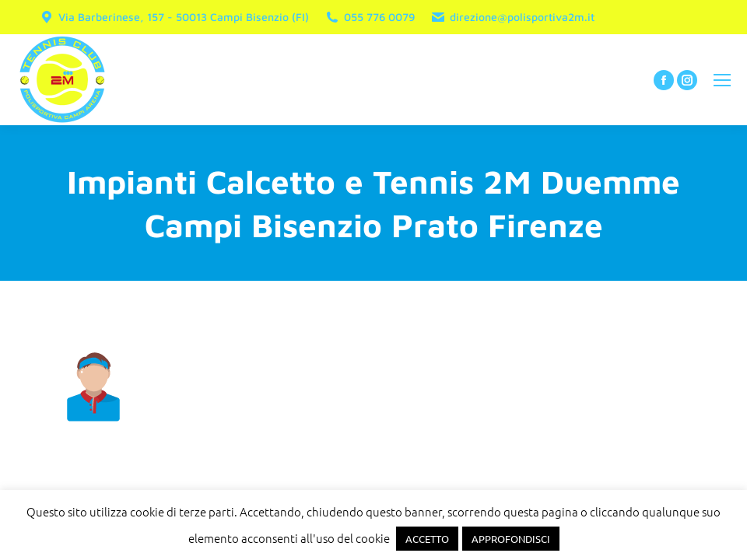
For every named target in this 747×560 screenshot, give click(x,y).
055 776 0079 (369, 17)
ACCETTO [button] (427, 538)
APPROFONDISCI (511, 538)
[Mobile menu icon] (722, 80)
